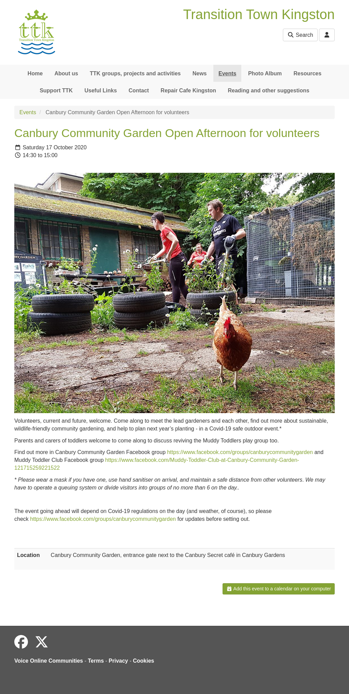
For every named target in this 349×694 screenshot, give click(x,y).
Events (227, 73)
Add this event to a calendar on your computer (278, 588)
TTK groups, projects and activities (135, 73)
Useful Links (101, 90)
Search (300, 35)
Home (35, 73)
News (200, 73)
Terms (96, 661)
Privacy (118, 661)
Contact (138, 90)
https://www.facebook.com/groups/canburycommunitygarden (240, 452)
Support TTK (56, 90)
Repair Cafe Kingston (188, 90)
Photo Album (265, 73)
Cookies (143, 661)
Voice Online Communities (48, 661)
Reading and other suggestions (268, 90)
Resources (307, 73)
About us (66, 73)
